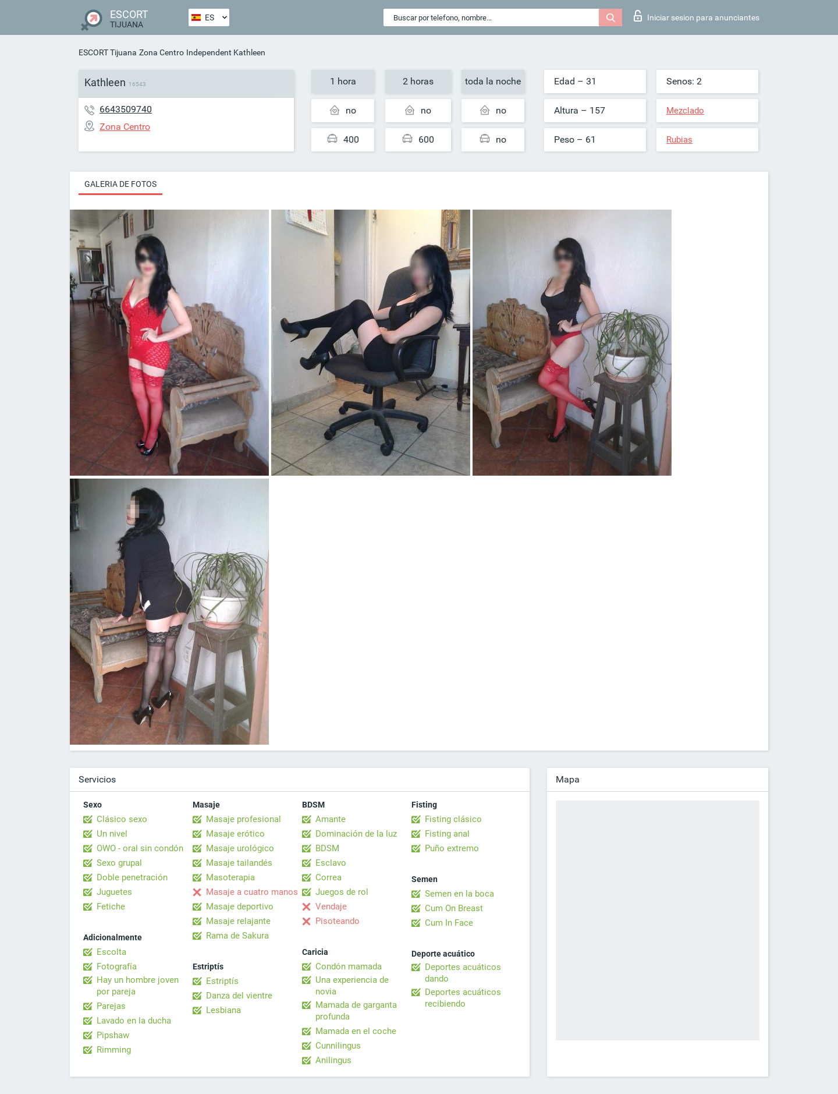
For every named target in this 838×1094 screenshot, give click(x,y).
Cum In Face (449, 923)
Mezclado (685, 110)
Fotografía (117, 966)
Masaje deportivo (240, 906)
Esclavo (330, 863)
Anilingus (333, 1060)
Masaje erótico (235, 834)
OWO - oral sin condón (140, 848)
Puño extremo (452, 848)
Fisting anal (447, 834)
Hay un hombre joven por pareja (138, 986)
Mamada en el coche (355, 1031)
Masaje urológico (240, 848)
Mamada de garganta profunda (356, 1011)
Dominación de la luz (356, 834)
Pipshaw (113, 1035)
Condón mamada (348, 966)
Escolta (111, 952)
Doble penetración (132, 877)
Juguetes (114, 892)
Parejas (111, 1006)
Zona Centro (161, 52)
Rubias (679, 139)
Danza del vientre (239, 995)
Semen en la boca (459, 893)
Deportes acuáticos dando (463, 973)
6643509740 (126, 109)
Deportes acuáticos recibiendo (463, 998)
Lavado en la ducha (134, 1020)
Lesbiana (223, 1010)
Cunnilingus (338, 1045)
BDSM (327, 848)
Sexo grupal (119, 863)
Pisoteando (337, 921)
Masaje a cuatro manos (252, 892)
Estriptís (222, 981)
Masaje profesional (243, 819)
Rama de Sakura (237, 935)
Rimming (114, 1050)
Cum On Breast (454, 908)
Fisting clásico (453, 819)
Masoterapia (230, 877)
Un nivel (112, 834)
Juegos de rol (341, 892)
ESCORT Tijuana (108, 52)
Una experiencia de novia (352, 986)
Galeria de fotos (120, 184)
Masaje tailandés (239, 863)
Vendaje (331, 906)
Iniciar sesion (696, 15)
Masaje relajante (238, 921)
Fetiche (111, 906)
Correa (328, 877)
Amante (330, 819)
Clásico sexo (122, 819)
